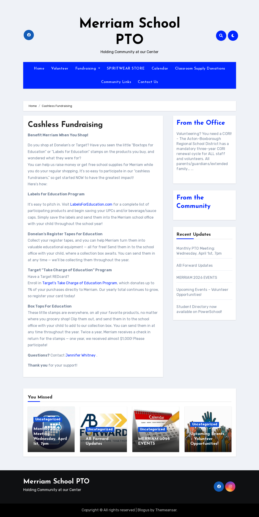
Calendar (160, 68)
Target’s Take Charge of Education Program (79, 283)
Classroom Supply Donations (200, 68)
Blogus (143, 510)
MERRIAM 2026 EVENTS (197, 277)
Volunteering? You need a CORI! (204, 134)
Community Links (116, 82)
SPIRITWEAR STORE (126, 68)
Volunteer (59, 68)
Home (39, 68)
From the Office (200, 123)
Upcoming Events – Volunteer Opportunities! (207, 439)
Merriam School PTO (56, 481)
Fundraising (87, 68)
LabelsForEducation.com (91, 204)
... (192, 169)
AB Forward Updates (194, 265)
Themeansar (165, 510)
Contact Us (148, 82)
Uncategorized (47, 419)
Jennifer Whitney (80, 355)
